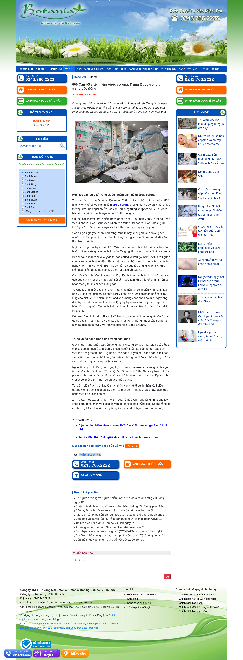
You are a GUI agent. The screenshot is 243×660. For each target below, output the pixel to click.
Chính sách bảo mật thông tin (195, 611)
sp (215, 69)
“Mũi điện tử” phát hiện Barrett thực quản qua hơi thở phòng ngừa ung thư (120, 514)
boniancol (82, 627)
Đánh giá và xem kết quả (41, 219)
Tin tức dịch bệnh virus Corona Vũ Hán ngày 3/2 (104, 523)
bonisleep (25, 627)
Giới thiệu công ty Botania (141, 594)
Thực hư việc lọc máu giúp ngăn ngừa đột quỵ (211, 124)
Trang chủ (26, 69)
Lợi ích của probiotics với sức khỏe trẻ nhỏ (209, 247)
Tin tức (69, 68)
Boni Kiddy (31, 184)
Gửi (167, 576)
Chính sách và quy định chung (140, 69)
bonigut (103, 623)
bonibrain (68, 623)
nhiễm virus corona (90, 454)
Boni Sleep (31, 199)
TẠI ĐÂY (131, 445)
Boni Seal (30, 203)
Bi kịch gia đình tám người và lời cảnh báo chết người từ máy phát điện (119, 506)
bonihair (93, 627)
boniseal (37, 627)
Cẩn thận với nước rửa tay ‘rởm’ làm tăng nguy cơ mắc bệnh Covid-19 (118, 518)
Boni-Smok (31, 176)
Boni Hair (30, 195)
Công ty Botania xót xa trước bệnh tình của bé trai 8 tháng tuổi (113, 510)
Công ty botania (29, 623)
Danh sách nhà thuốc (90, 69)
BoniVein (30, 180)
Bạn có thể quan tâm (86, 492)
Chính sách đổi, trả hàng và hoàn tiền (199, 607)
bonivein (113, 623)
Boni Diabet (31, 192)
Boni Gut (29, 207)
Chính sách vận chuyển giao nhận (197, 599)
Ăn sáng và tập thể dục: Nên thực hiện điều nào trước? (109, 527)
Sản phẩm (56, 69)
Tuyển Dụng (168, 69)
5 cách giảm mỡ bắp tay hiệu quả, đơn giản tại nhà (210, 230)
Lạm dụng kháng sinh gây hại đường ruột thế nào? (210, 336)
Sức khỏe (112, 69)
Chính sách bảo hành (191, 603)
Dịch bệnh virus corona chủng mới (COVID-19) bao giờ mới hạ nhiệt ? (118, 531)
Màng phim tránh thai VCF (39, 211)
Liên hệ (205, 69)
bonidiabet (55, 623)
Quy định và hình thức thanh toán (197, 594)
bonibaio (47, 627)
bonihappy (92, 623)
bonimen (44, 623)
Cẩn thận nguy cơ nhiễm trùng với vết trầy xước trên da (109, 539)
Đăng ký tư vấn (188, 69)
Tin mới (94, 77)
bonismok (59, 627)
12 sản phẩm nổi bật (138, 607)
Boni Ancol (31, 188)
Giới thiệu (41, 69)
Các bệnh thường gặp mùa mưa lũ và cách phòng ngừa (210, 193)
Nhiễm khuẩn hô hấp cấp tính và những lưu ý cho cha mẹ (211, 140)
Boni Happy (31, 172)
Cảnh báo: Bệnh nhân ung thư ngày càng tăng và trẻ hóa (211, 158)
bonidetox (79, 623)
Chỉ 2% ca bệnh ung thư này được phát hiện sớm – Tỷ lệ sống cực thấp (119, 535)
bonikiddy (71, 627)
